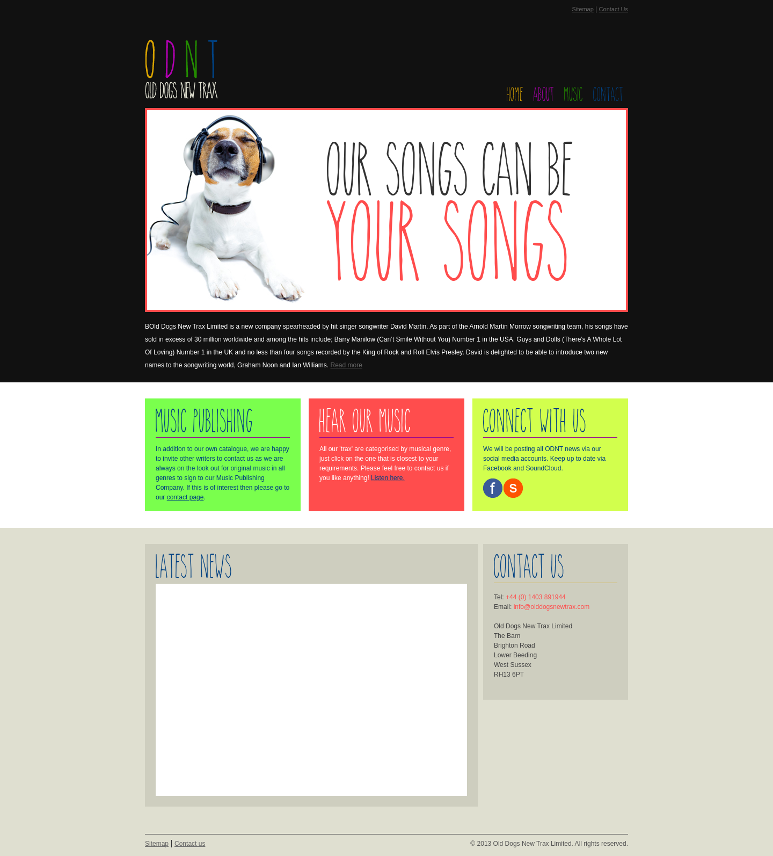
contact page (185, 497)
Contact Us (613, 9)
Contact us (189, 843)
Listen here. (388, 478)
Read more (346, 365)
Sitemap (582, 9)
